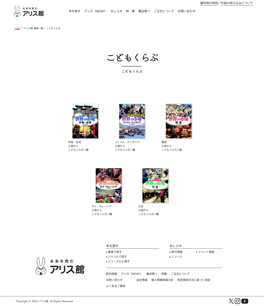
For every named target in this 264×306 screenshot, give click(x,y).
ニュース (176, 257)
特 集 (130, 11)
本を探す (75, 11)
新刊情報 (176, 252)
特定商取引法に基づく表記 (193, 280)
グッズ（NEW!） (95, 11)
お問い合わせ (186, 11)
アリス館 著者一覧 (33, 28)
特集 (164, 274)
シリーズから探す (119, 261)
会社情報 (141, 280)
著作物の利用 (209, 3)
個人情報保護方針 (162, 280)
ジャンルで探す (117, 257)
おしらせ (116, 11)
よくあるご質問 (115, 286)
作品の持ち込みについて (237, 3)
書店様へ (144, 11)
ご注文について (164, 11)
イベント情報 (206, 252)
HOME (17, 28)
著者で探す (115, 252)
